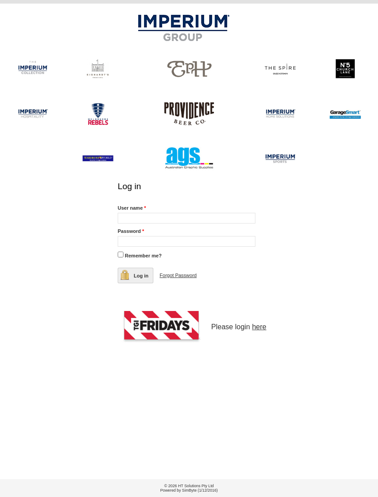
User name (132, 208)
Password (131, 231)
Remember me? (143, 255)
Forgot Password (178, 275)
